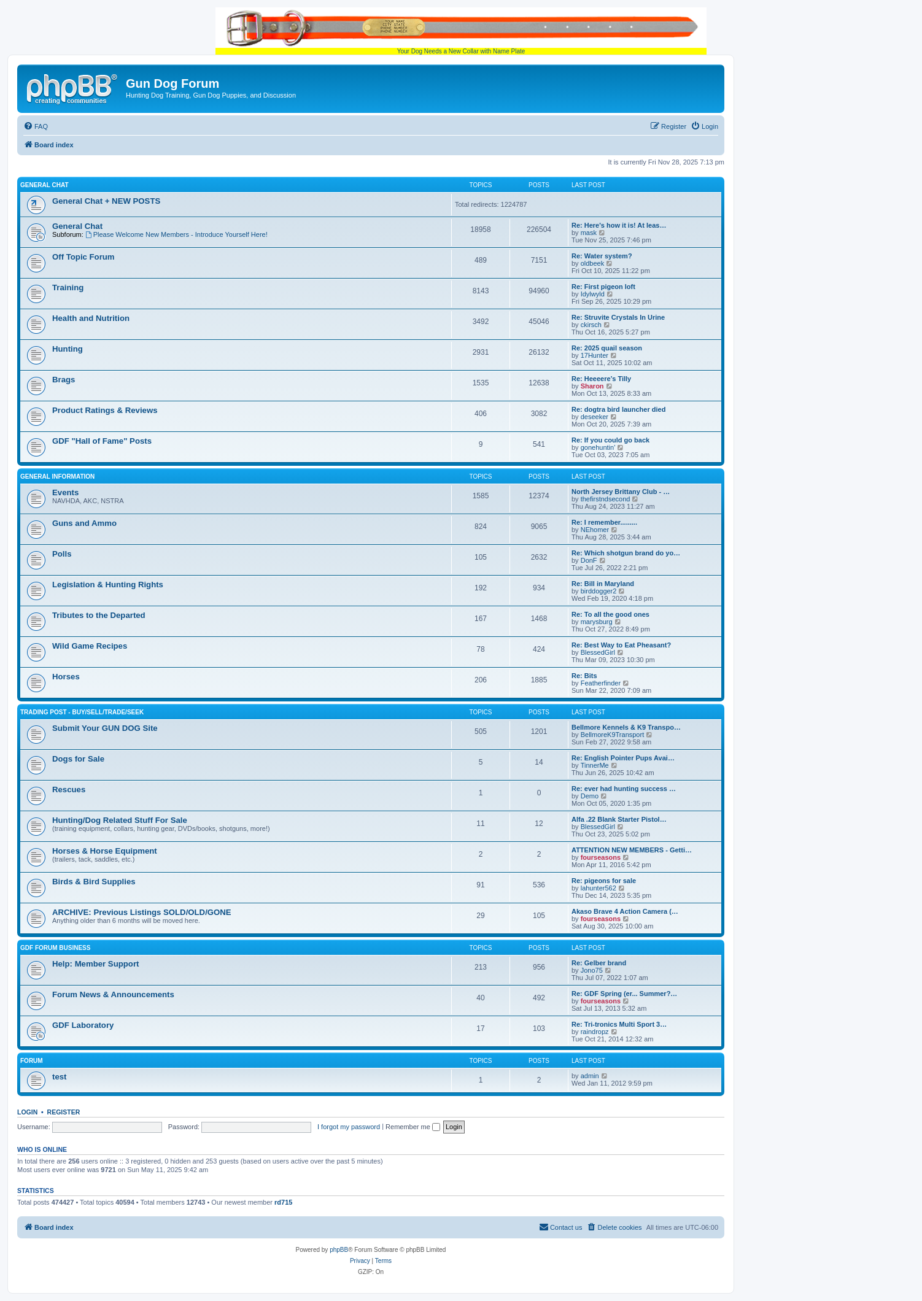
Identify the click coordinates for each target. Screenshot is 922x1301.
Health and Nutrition (91, 318)
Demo (590, 796)
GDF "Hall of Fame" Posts (102, 441)
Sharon (592, 386)
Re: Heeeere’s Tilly (601, 378)
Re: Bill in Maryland (602, 583)
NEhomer (595, 529)
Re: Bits (584, 675)
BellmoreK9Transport (613, 734)
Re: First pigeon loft (603, 286)
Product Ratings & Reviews (104, 410)
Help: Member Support (95, 963)
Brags (63, 379)
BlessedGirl (598, 652)
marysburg (597, 621)
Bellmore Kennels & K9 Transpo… (626, 727)
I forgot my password (348, 1126)
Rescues (68, 789)
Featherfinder (601, 683)
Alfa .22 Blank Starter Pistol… (619, 819)
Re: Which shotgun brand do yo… (625, 553)
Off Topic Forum (83, 256)
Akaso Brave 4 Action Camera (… (624, 911)
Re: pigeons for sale (603, 880)
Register (63, 1112)
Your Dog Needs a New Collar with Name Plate (461, 31)
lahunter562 (598, 888)
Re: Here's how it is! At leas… (618, 225)
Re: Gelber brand (598, 963)
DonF (589, 560)
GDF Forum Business (55, 947)
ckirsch (591, 324)
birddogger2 (599, 591)
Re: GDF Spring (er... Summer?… (624, 993)
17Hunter (594, 355)
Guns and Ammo (84, 523)
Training (67, 287)
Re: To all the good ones (610, 614)
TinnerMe (595, 765)
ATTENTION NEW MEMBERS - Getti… (631, 850)
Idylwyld (593, 294)
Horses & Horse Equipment (104, 850)
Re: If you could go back (610, 440)
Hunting (67, 348)
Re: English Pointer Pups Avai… (623, 758)
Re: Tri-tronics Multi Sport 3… (619, 1024)
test (59, 1076)
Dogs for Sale (78, 758)
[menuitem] (35, 126)
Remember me (412, 1126)
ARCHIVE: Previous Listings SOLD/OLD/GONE (141, 912)
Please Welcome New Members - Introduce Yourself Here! (176, 234)
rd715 (283, 1202)
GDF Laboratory (83, 1025)
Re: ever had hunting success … (623, 788)
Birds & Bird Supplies (94, 881)
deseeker (594, 416)
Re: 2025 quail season (606, 348)
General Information (57, 476)
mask (589, 232)
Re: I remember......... (604, 522)
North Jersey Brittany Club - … (620, 491)
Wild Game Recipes (89, 645)
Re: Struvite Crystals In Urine (618, 317)
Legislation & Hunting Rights (107, 584)
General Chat (44, 185)
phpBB (339, 1249)
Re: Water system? (601, 256)
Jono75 (592, 970)
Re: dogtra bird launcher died (618, 409)
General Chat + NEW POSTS (106, 201)
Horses (66, 676)
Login (27, 1112)
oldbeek (593, 263)
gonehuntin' (598, 447)
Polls (62, 553)
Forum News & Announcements (113, 994)
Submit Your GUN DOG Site (105, 728)
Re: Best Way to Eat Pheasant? (621, 645)
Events (65, 492)
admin (590, 1075)
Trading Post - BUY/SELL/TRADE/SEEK (82, 712)
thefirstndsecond (605, 499)
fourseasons (601, 857)
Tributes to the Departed (98, 615)
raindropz (595, 1031)
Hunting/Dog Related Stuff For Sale (119, 820)
